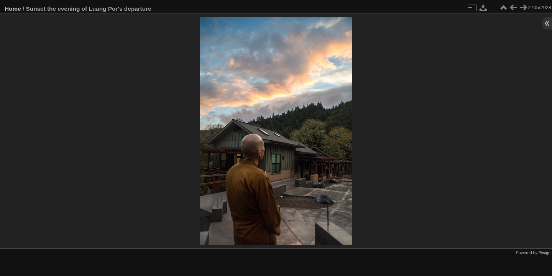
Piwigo (544, 252)
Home (13, 8)
